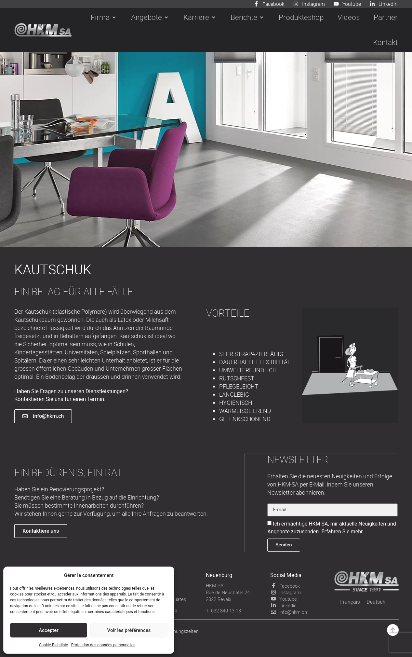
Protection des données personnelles (103, 645)
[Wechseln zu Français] (350, 601)
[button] (104, 17)
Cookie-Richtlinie (53, 645)
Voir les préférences (129, 630)
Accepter (48, 630)
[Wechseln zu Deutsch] (376, 601)
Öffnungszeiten (183, 630)
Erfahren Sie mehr (342, 531)
